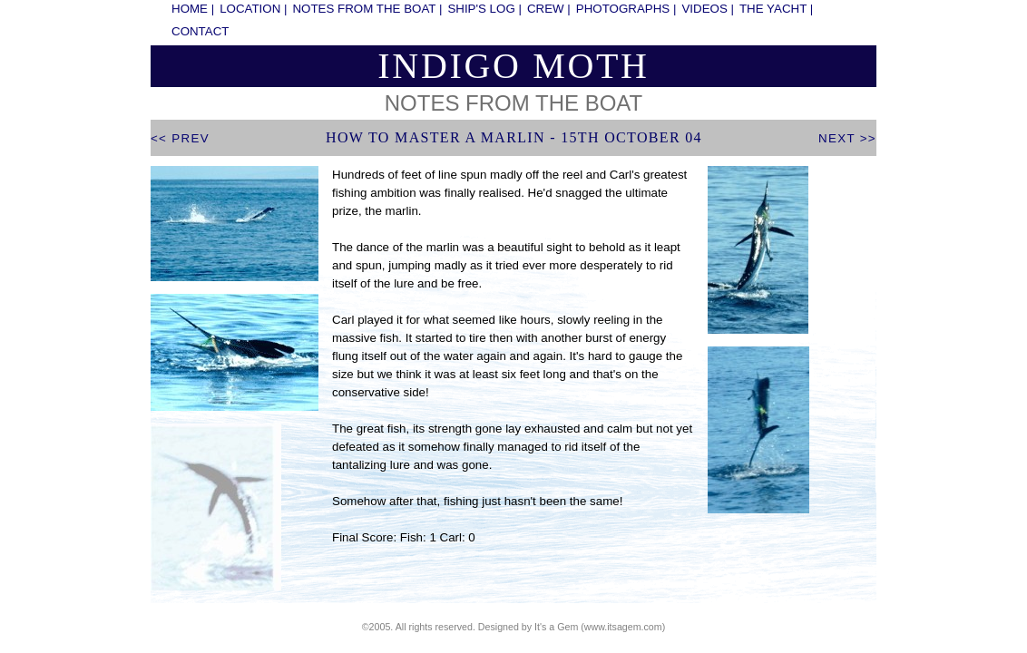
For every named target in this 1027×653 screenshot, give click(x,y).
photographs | (626, 8)
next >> (847, 138)
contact (200, 31)
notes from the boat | (367, 8)
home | (192, 8)
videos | (707, 8)
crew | (549, 8)
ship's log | (484, 8)
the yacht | (776, 8)
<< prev (180, 138)
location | (253, 8)
